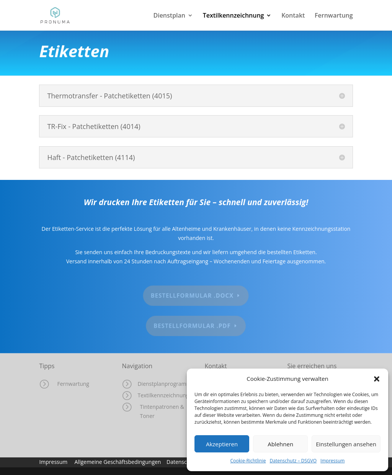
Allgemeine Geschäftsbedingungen (118, 461)
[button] (377, 379)
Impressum (332, 460)
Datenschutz (184, 461)
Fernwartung (334, 16)
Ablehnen (280, 444)
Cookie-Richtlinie (248, 460)
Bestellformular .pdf (192, 326)
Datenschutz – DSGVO (293, 460)
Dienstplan (169, 16)
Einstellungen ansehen (346, 444)
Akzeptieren (222, 444)
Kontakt (293, 16)
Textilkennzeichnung (233, 16)
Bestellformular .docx (192, 295)
